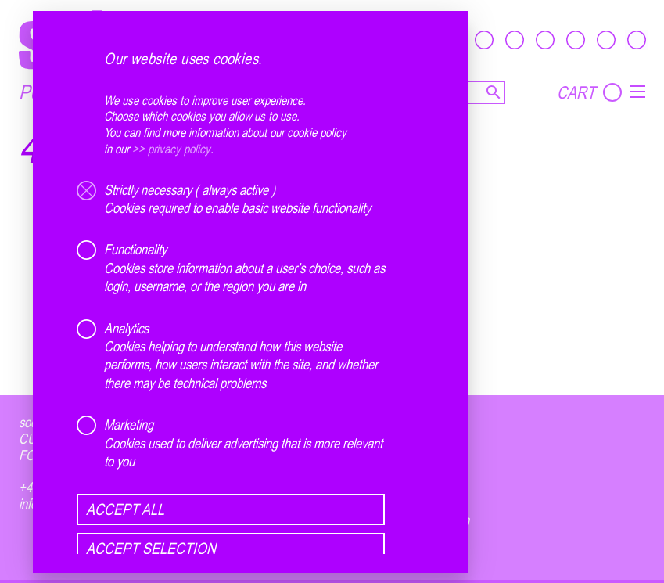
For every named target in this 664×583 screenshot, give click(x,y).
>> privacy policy (171, 149)
